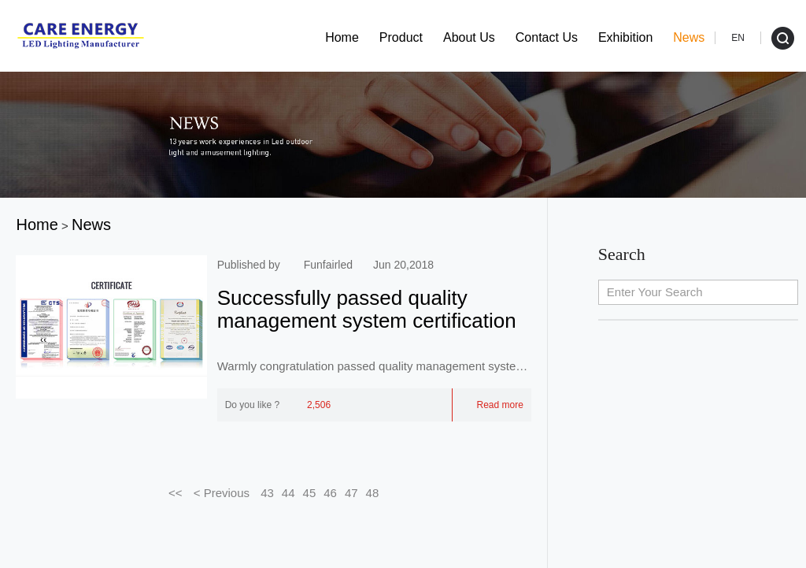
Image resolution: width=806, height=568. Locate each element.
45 (309, 492)
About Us (469, 37)
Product (401, 37)
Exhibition (625, 37)
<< (175, 492)
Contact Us (547, 37)
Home (342, 37)
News (688, 37)
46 (330, 492)
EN (738, 37)
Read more (491, 404)
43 (267, 492)
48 (372, 492)
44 (288, 492)
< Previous (221, 492)
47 (351, 492)
